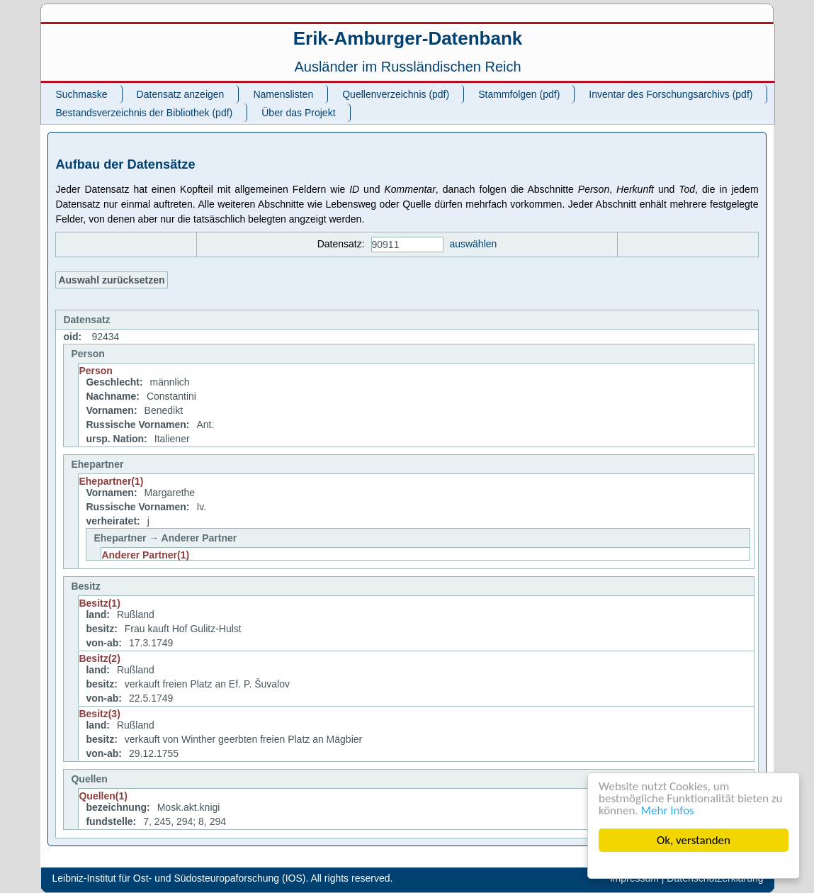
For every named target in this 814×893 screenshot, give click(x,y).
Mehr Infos (667, 810)
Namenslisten (283, 94)
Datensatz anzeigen (181, 94)
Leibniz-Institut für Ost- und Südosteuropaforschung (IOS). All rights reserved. (222, 878)
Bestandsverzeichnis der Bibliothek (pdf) (143, 112)
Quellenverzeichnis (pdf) (395, 94)
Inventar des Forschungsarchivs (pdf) (670, 94)
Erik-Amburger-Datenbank (408, 38)
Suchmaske (81, 94)
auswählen (473, 243)
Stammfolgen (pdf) (519, 94)
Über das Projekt (298, 112)
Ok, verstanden (693, 840)
